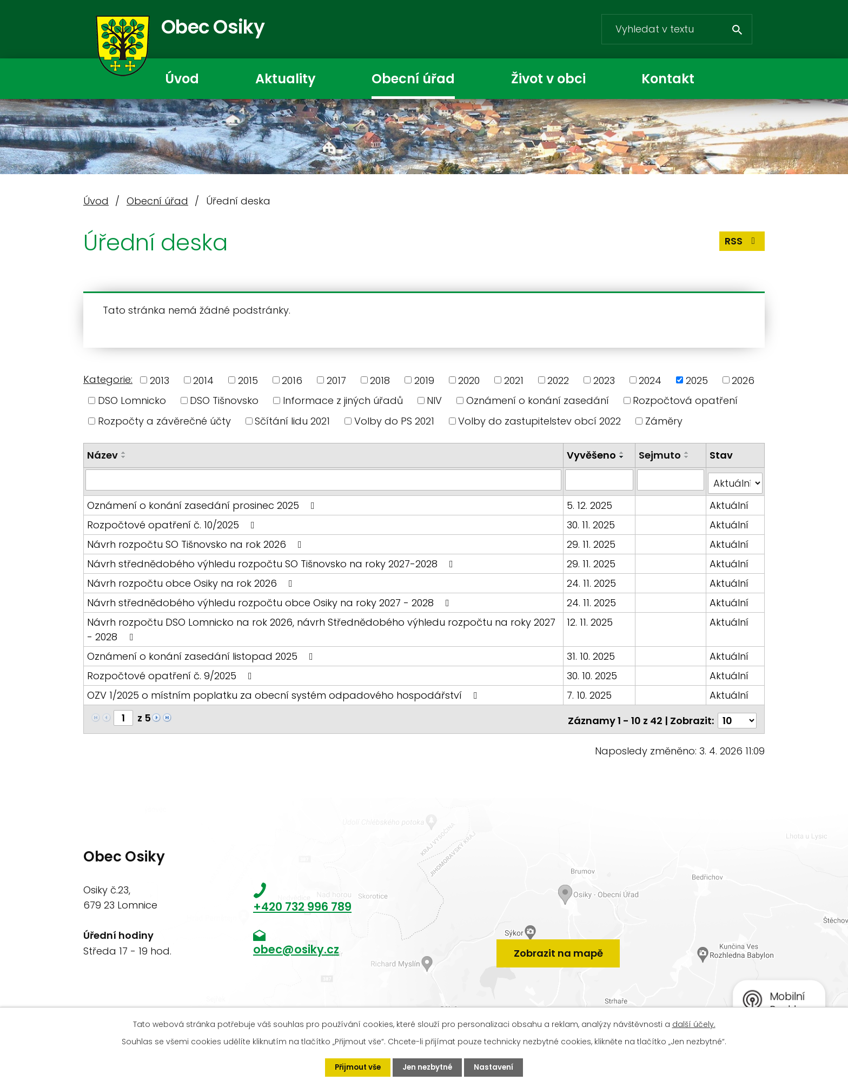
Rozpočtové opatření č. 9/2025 (171, 672)
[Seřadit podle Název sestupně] (124, 457)
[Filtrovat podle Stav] (735, 479)
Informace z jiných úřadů (343, 400)
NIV (434, 400)
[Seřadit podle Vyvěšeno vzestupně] (624, 452)
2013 (159, 380)
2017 (336, 380)
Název (102, 455)
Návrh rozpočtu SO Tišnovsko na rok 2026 (196, 540)
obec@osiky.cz (296, 943)
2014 (203, 380)
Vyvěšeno (593, 455)
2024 (650, 380)
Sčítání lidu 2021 (292, 421)
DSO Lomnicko (132, 400)
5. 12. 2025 (591, 501)
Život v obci (548, 79)
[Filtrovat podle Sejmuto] (671, 479)
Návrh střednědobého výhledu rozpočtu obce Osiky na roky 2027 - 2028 (270, 599)
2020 (469, 380)
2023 (604, 380)
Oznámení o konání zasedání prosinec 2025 (203, 501)
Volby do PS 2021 (394, 421)
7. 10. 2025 (590, 691)
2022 (558, 380)
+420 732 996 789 (302, 900)
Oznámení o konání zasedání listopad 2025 (202, 652)
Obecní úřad (413, 79)
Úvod (182, 79)
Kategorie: (107, 379)
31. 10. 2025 (592, 652)
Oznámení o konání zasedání (537, 400)
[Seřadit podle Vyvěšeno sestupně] (624, 457)
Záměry (664, 421)
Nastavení (496, 1067)
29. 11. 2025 (592, 540)
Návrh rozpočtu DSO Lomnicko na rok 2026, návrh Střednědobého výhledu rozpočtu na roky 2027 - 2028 (321, 626)
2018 (380, 380)
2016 (292, 380)
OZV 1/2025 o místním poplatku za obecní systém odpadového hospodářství (284, 691)
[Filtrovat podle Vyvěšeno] (600, 479)
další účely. (694, 1023)
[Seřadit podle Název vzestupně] (124, 452)
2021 (514, 380)
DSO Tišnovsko (224, 400)
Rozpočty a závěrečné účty (164, 421)
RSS (741, 246)
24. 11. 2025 (593, 579)
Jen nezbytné (428, 1067)
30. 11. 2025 (592, 521)
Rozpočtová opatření (685, 400)
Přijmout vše (355, 1067)
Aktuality (285, 79)
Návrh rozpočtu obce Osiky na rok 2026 (192, 579)
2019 (424, 380)
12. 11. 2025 (591, 618)
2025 (697, 380)
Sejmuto (660, 455)
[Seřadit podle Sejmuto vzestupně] (687, 452)
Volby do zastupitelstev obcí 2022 (539, 421)
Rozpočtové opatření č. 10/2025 (173, 521)
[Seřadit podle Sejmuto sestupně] (687, 457)
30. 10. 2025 (593, 672)
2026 (743, 380)
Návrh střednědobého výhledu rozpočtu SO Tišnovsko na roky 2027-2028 (272, 560)
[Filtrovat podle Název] (324, 479)
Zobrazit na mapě (558, 943)
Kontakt (667, 79)
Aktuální (729, 501)
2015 (248, 380)
